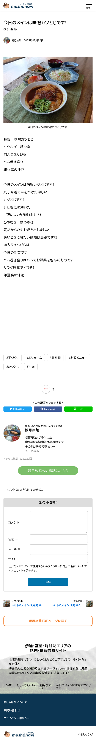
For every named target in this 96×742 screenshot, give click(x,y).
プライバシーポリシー (16, 718)
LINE (78, 409)
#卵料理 (55, 357)
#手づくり (12, 357)
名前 (13, 538)
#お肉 (31, 366)
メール (14, 548)
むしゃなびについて (15, 702)
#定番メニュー (77, 357)
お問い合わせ (11, 710)
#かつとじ (12, 366)
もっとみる (32, 451)
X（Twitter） (17, 409)
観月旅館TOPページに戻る (48, 621)
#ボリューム (34, 357)
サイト (12, 558)
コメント (13, 522)
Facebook (48, 409)
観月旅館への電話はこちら (48, 470)
